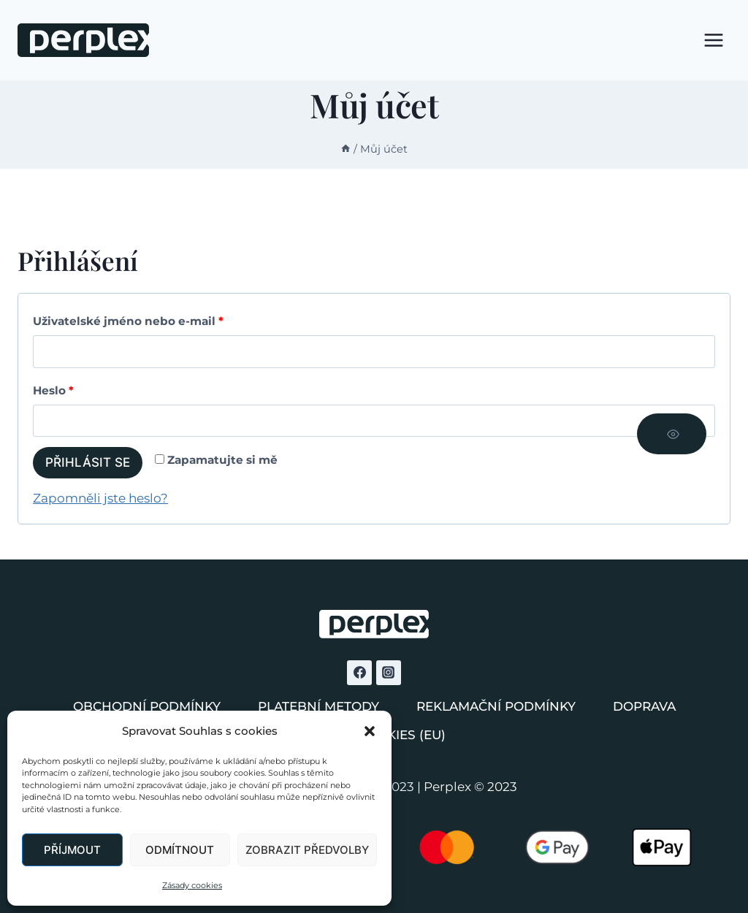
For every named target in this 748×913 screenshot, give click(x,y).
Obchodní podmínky (147, 706)
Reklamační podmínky (496, 706)
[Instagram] (388, 672)
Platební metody (318, 706)
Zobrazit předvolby (307, 850)
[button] (369, 731)
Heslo (57, 391)
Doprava (644, 706)
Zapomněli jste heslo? (100, 498)
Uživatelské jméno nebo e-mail (132, 321)
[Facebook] (359, 672)
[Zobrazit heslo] (671, 433)
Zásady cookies (192, 885)
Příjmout (72, 850)
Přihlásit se (87, 462)
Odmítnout (179, 850)
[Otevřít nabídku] (713, 40)
